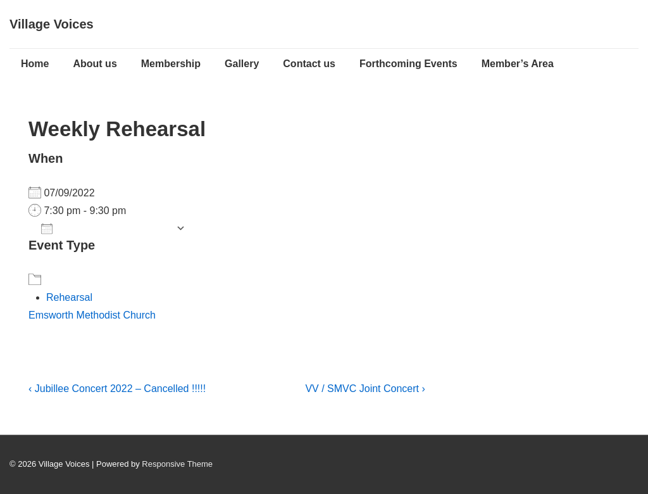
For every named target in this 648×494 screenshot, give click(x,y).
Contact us (309, 63)
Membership (171, 63)
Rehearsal (69, 297)
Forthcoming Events (408, 63)
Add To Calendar (105, 228)
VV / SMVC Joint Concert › (365, 388)
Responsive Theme (177, 464)
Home (35, 63)
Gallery (242, 63)
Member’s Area (518, 63)
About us (94, 63)
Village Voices (51, 24)
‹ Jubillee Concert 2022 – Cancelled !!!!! (117, 388)
